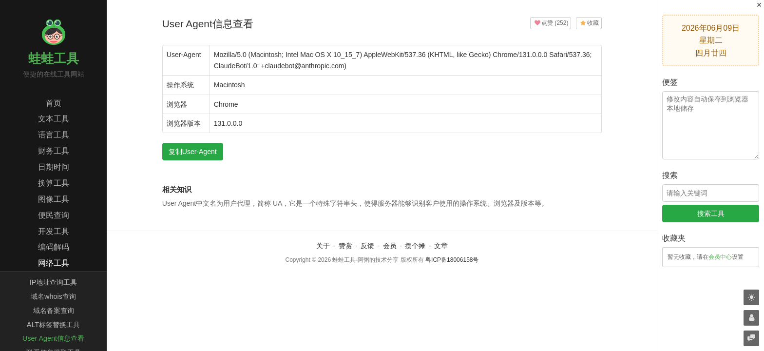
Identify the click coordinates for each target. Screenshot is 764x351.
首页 (53, 103)
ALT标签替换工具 (53, 325)
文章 (441, 246)
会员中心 (720, 257)
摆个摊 (415, 246)
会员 (390, 246)
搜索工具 (711, 213)
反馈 (367, 246)
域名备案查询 (53, 310)
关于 (323, 246)
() (550, 23)
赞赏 (345, 246)
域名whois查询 (53, 296)
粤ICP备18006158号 (451, 259)
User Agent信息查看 (53, 338)
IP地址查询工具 (53, 282)
